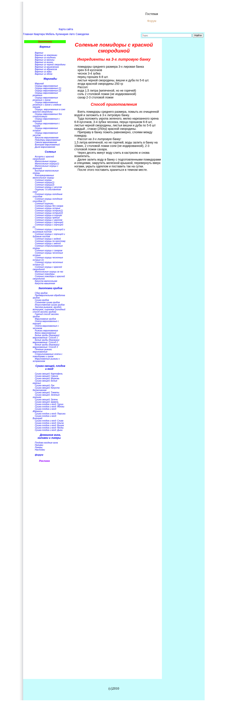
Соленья (50, 151)
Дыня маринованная (45, 147)
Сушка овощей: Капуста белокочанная (46, 389)
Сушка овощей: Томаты (47, 392)
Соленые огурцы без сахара (49, 206)
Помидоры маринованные (48, 140)
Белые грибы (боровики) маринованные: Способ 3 (46, 346)
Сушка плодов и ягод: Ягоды (49, 428)
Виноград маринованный (47, 144)
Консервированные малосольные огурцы (43, 176)
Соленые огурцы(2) (44, 185)
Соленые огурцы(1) (44, 182)
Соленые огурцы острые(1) (49, 210)
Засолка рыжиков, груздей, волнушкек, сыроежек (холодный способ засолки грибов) (49, 309)
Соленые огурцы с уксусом (48, 187)
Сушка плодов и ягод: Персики (50, 413)
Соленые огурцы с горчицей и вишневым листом (49, 230)
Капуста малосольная (46, 281)
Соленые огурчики (44, 203)
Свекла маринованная (46, 142)
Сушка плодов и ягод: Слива (49, 421)
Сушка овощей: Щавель (47, 402)
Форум (151, 21)
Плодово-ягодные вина (46, 443)
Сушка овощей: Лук (44, 385)
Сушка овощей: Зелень (46, 399)
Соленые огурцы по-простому (50, 241)
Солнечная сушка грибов (47, 302)
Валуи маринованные (45, 333)
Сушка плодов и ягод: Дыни (49, 430)
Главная (28, 34)
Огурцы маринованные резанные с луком (45, 99)
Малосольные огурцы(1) (47, 163)
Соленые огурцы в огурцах (48, 215)
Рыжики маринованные (46, 330)
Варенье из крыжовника (47, 67)
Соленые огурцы (43, 180)
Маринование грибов (45, 319)
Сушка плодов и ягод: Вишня (49, 425)
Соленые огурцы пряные (47, 217)
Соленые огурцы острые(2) (49, 213)
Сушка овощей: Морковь (47, 378)
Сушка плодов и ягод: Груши (49, 404)
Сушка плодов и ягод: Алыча (49, 423)
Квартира (39, 34)
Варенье (45, 46)
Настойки (40, 450)
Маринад (39, 83)
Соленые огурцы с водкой (48, 239)
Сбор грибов (41, 293)
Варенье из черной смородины (50, 64)
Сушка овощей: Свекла (46, 376)
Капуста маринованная (47, 137)
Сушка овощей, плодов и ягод (50, 367)
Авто (72, 34)
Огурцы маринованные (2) (48, 90)
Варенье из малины (44, 60)
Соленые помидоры (45, 274)
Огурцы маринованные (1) (48, 88)
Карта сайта (66, 29)
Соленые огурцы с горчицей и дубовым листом (49, 235)
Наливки (39, 445)
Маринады (50, 78)
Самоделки (82, 34)
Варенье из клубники (45, 57)
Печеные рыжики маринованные (42, 350)
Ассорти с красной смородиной (43, 157)
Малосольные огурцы (46, 161)
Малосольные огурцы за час (49, 272)
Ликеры (39, 447)
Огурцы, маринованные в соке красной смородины (49, 110)
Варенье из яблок (43, 74)
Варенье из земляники (46, 55)
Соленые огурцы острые (47, 208)
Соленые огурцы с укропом (48, 220)
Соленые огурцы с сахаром (48, 250)
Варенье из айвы (43, 71)
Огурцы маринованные (46, 86)
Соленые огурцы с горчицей (49, 222)
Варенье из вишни (44, 62)
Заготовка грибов (50, 288)
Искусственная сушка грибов (50, 305)
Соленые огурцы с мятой (48, 243)
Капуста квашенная (45, 283)
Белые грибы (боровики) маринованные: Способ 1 (46, 336)
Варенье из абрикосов (46, 69)
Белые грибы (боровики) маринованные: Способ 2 (46, 341)
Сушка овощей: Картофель (49, 374)
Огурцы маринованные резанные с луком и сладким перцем (47, 104)
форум (39, 454)
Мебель (50, 34)
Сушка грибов (42, 300)
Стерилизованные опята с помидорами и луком (47, 355)
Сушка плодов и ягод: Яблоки (49, 406)
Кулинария (62, 34)
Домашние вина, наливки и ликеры (49, 436)
